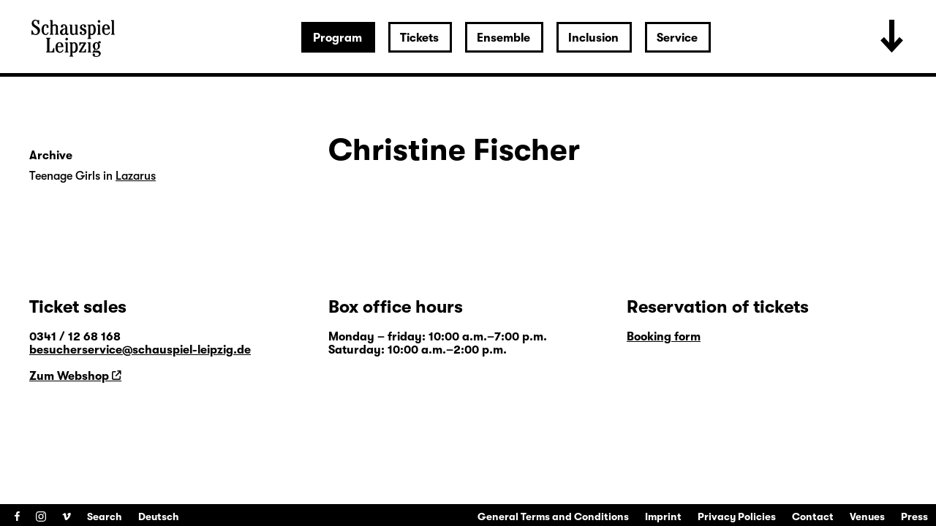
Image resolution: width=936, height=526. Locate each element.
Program (337, 38)
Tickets (419, 38)
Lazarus (136, 176)
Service (677, 38)
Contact (813, 516)
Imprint (663, 516)
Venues (867, 516)
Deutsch (158, 516)
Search (104, 516)
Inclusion (593, 38)
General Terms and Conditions (553, 516)
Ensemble (503, 38)
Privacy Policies (737, 516)
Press (914, 516)
